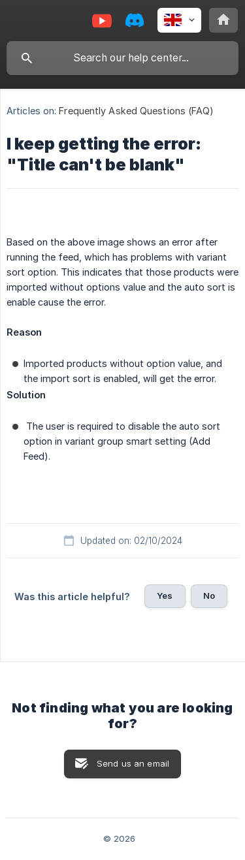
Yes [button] (164, 595)
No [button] (209, 595)
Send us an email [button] (133, 763)
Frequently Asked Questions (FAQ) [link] (136, 110)
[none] (179, 20)
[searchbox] (122, 58)
